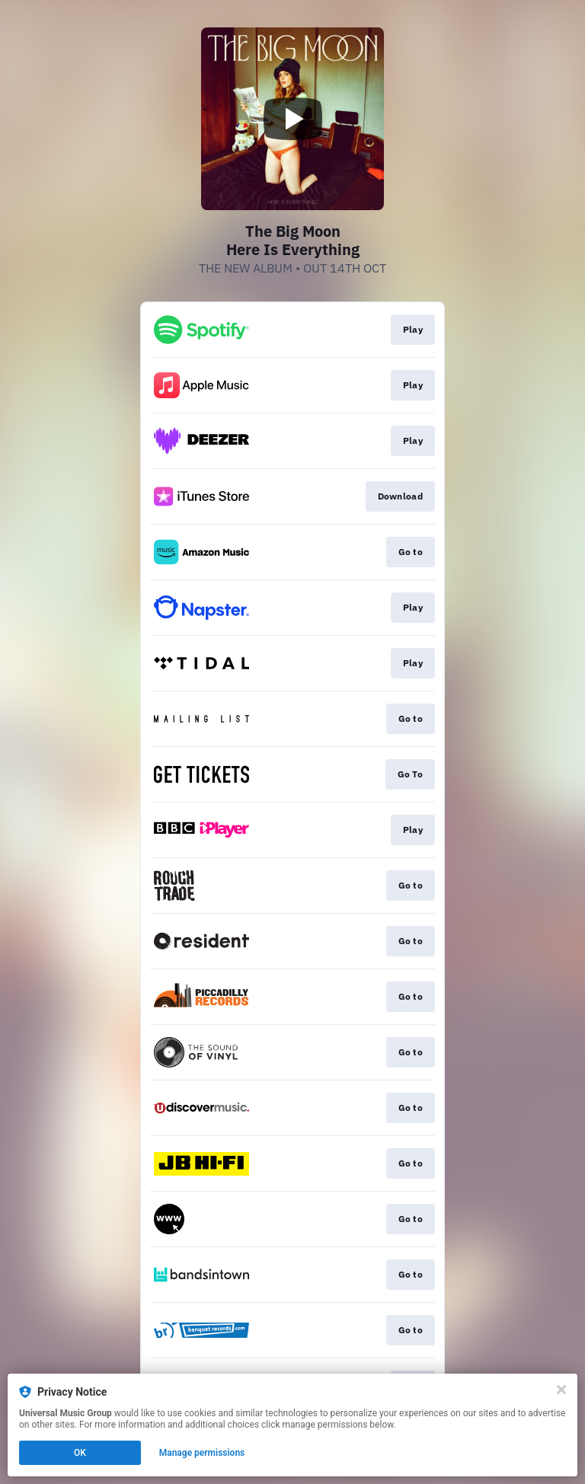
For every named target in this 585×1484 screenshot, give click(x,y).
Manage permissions (202, 1452)
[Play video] (292, 118)
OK (80, 1452)
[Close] (561, 1389)
